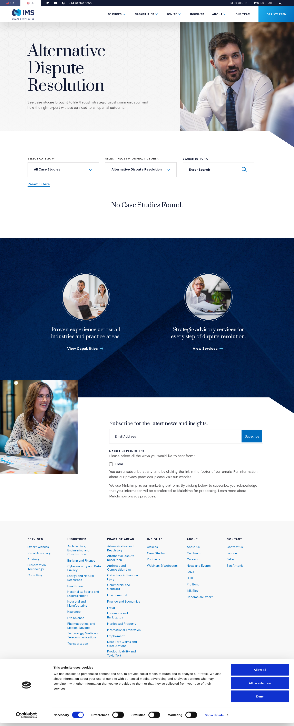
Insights (197, 14)
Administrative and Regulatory (120, 547)
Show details (214, 718)
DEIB (190, 578)
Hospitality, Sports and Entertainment (83, 593)
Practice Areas (120, 538)
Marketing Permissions (126, 451)
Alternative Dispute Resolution (121, 557)
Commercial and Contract (118, 587)
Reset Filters (39, 184)
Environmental (117, 595)
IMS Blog (193, 590)
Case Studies (156, 552)
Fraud (111, 607)
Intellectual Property (121, 623)
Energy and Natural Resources (80, 577)
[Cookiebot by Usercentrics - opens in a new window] (26, 718)
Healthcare (75, 586)
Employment (116, 636)
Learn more (227, 490)
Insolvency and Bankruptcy (117, 615)
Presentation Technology (37, 566)
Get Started (276, 14)
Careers (192, 559)
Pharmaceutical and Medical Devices (81, 625)
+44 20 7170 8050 (81, 3)
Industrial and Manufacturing (77, 603)
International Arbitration (124, 630)
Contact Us (235, 546)
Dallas (231, 559)
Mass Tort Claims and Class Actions (122, 644)
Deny (260, 699)
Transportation (77, 644)
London (232, 552)
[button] (280, 3)
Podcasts (154, 559)
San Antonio (235, 565)
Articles (152, 546)
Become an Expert (200, 596)
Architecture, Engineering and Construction (78, 549)
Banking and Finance (81, 560)
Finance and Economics (123, 601)
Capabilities (144, 14)
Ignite (172, 14)
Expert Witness (38, 546)
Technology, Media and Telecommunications (83, 635)
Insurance (74, 611)
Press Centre (238, 3)
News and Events (199, 565)
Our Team (242, 14)
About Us (193, 546)
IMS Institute (263, 3)
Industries (76, 538)
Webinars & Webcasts (163, 565)
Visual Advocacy (39, 552)
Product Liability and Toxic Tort (121, 654)
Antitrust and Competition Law (119, 567)
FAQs (190, 571)
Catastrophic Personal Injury (123, 577)
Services (115, 14)
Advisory (34, 559)
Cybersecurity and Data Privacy (84, 568)
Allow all (260, 672)
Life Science (76, 618)
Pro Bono (193, 584)
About (217, 14)
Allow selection (260, 686)
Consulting (35, 575)
